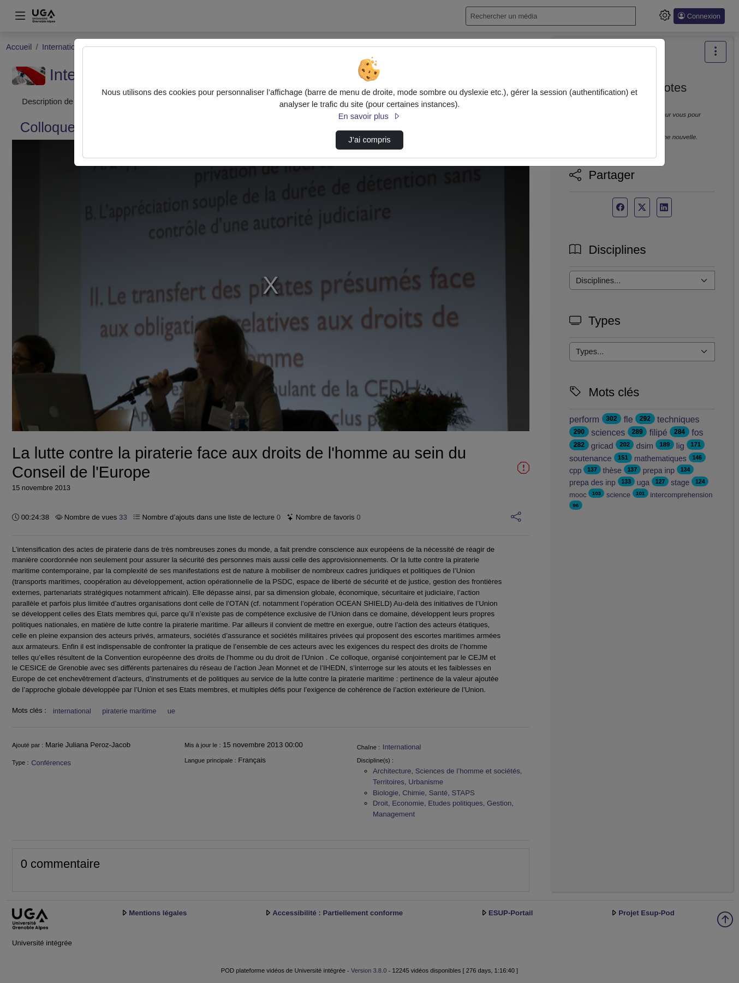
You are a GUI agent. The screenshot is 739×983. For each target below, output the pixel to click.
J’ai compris (369, 139)
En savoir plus (369, 116)
